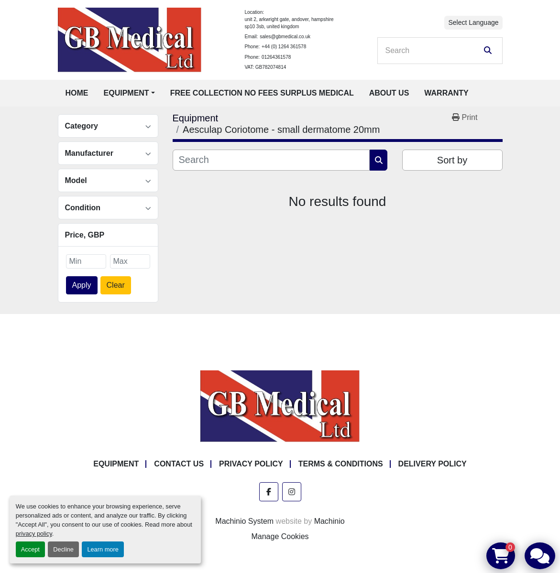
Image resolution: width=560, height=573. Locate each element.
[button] (129, 93)
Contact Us (179, 464)
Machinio (329, 521)
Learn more (102, 549)
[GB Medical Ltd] (280, 405)
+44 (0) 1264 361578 (284, 46)
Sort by (452, 160)
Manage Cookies (279, 536)
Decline (63, 549)
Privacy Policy (251, 464)
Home (77, 93)
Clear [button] (116, 285)
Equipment (126, 93)
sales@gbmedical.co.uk (285, 36)
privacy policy (34, 533)
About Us (389, 93)
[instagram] (291, 491)
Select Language (473, 22)
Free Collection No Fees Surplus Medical (262, 93)
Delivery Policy (432, 464)
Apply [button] (81, 285)
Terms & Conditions (340, 464)
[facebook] (268, 491)
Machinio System (244, 521)
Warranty (446, 93)
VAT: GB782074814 (265, 67)
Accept (30, 549)
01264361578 (276, 57)
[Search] (433, 51)
